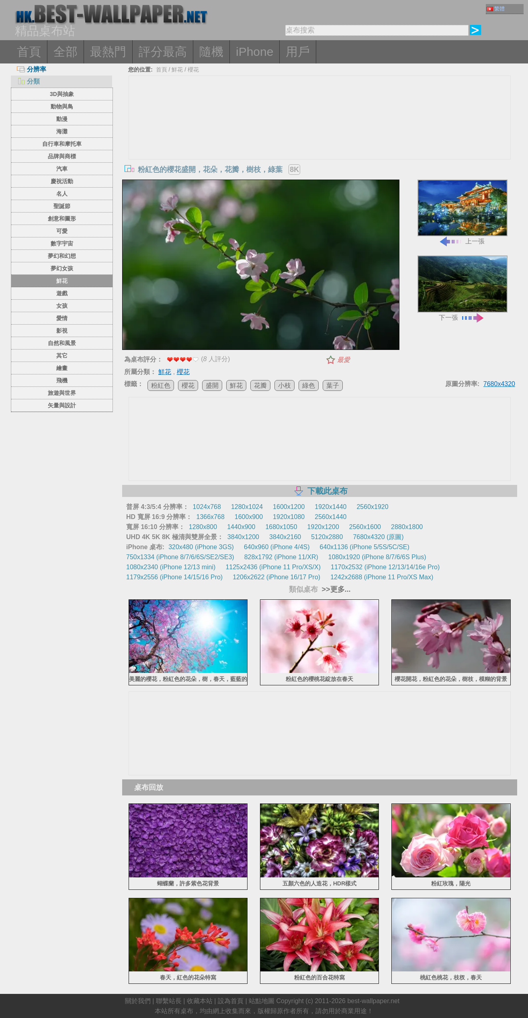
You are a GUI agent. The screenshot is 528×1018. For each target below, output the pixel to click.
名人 (62, 193)
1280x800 (203, 526)
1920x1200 (323, 526)
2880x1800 (407, 526)
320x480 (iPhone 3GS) (201, 547)
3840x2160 (285, 537)
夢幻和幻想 (62, 256)
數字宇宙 (62, 243)
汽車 (62, 169)
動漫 (62, 119)
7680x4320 (499, 383)
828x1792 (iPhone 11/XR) (281, 557)
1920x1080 (289, 516)
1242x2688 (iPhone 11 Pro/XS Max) (381, 577)
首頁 (29, 51)
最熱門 (108, 51)
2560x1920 (372, 506)
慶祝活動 (62, 181)
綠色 (308, 385)
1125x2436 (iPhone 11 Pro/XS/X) (273, 567)
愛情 (62, 318)
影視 (62, 330)
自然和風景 (62, 343)
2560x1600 (365, 526)
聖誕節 (61, 206)
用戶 (298, 51)
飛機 (62, 380)
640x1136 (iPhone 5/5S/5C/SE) (364, 547)
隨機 (211, 51)
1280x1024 (247, 506)
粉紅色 (160, 385)
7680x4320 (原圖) (378, 537)
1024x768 (207, 506)
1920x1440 (330, 506)
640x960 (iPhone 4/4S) (277, 547)
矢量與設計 (62, 405)
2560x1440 (330, 516)
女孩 (62, 306)
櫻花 (193, 69)
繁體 (496, 9)
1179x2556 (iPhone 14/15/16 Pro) (174, 577)
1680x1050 (281, 526)
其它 (62, 355)
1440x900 (241, 526)
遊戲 (62, 293)
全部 (65, 51)
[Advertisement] (319, 136)
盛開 (212, 385)
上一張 (462, 212)
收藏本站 (200, 1001)
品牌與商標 (62, 156)
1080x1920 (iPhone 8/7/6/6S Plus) (377, 557)
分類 (28, 81)
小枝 (284, 385)
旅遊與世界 (62, 393)
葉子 (332, 385)
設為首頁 (231, 1001)
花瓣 (260, 385)
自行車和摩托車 (62, 144)
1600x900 (249, 516)
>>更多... (335, 589)
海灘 (62, 131)
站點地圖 (261, 1001)
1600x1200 (289, 506)
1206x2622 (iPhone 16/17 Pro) (276, 577)
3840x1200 (243, 537)
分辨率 (31, 69)
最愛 (343, 359)
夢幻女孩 (62, 268)
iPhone (254, 51)
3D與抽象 (62, 94)
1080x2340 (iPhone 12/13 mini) (170, 567)
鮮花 (62, 281)
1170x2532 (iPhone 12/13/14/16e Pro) (385, 567)
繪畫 (62, 368)
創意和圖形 (62, 218)
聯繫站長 (169, 1001)
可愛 (62, 231)
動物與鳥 (62, 106)
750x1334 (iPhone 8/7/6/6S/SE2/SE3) (180, 557)
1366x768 (210, 516)
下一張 (462, 288)
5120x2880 (327, 537)
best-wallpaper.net (373, 1001)
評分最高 (163, 51)
